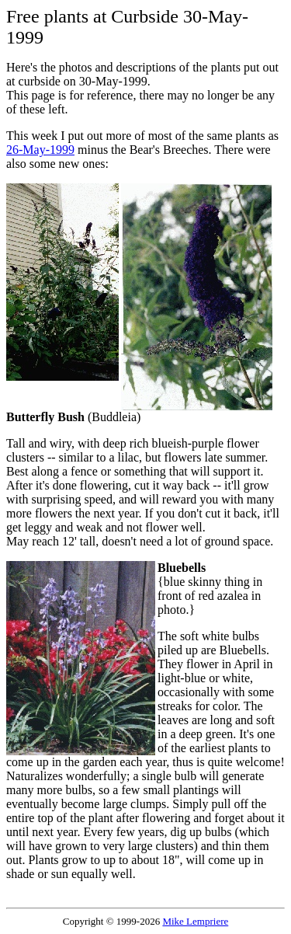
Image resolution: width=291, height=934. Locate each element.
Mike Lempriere (195, 921)
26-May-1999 (40, 149)
